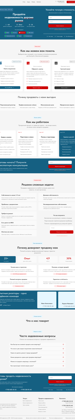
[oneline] (60, 17)
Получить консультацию (60, 166)
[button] (28, 2)
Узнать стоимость (60, 25)
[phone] (60, 21)
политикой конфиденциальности (60, 29)
